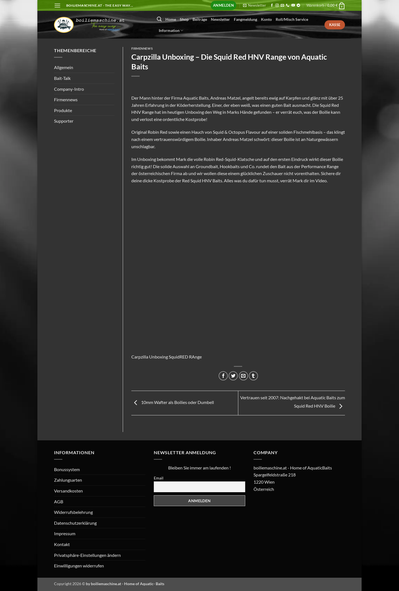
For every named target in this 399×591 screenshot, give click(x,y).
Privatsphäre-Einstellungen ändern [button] (87, 555)
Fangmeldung (245, 19)
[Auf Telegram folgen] (298, 5)
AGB (58, 501)
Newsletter (220, 19)
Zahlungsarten (68, 480)
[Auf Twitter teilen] (233, 375)
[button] (57, 5)
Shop (184, 19)
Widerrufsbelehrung (73, 512)
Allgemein (63, 67)
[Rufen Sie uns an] (287, 5)
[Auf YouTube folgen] (293, 5)
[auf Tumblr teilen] (253, 375)
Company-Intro (69, 89)
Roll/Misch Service (292, 19)
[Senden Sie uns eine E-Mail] (282, 5)
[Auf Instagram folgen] (277, 5)
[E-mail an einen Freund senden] (243, 375)
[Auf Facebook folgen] (271, 5)
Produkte (63, 110)
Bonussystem (67, 469)
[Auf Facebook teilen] (223, 375)
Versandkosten (68, 490)
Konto (266, 19)
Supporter (63, 120)
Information (171, 30)
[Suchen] (159, 19)
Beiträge (200, 19)
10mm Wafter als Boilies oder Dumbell (172, 402)
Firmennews (66, 99)
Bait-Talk (62, 78)
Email (158, 478)
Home (170, 19)
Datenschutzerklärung (75, 523)
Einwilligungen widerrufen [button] (79, 565)
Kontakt (62, 544)
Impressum (64, 533)
